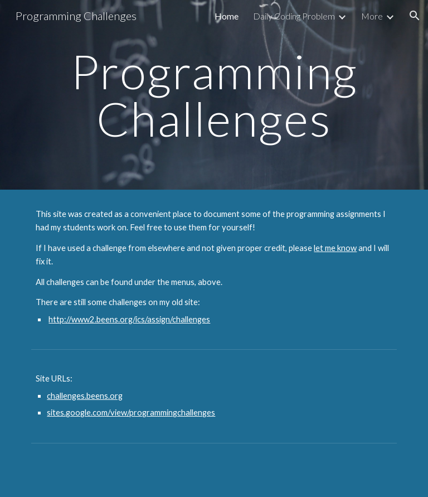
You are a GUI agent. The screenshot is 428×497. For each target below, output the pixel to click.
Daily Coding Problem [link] (294, 16)
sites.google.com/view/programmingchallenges (131, 412)
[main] (213, 95)
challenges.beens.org (85, 396)
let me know (335, 248)
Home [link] (227, 16)
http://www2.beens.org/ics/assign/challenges (129, 319)
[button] (414, 15)
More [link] (372, 16)
